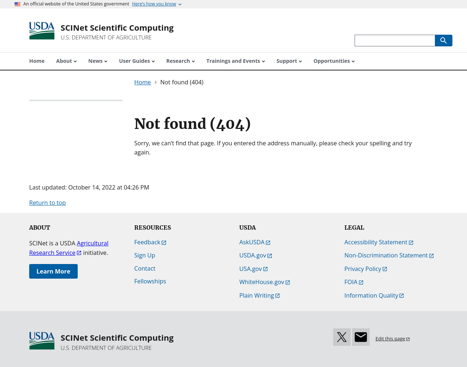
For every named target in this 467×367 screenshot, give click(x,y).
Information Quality (371, 295)
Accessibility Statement (376, 242)
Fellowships (150, 281)
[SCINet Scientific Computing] (117, 32)
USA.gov (250, 269)
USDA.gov (252, 255)
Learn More (53, 271)
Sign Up (144, 255)
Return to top (47, 203)
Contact (144, 268)
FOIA (351, 282)
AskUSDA (252, 242)
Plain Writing (256, 295)
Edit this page (390, 338)
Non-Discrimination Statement (386, 255)
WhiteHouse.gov (261, 282)
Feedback (147, 242)
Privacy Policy (362, 269)
